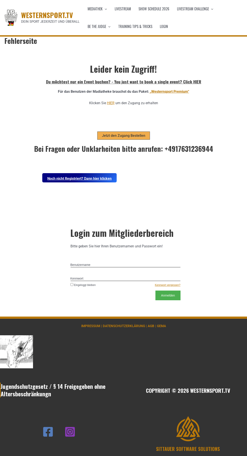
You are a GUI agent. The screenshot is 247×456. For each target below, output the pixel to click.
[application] (104, 9)
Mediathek (97, 9)
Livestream (122, 8)
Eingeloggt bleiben (83, 285)
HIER (110, 103)
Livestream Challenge (193, 9)
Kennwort (76, 278)
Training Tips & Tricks (134, 26)
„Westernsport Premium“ (169, 91)
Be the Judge (98, 26)
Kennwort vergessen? (167, 285)
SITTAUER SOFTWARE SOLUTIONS (188, 448)
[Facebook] (47, 431)
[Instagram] (70, 431)
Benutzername (80, 265)
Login (163, 26)
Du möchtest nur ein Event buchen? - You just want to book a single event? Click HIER (123, 81)
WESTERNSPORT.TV (47, 15)
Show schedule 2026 (152, 8)
